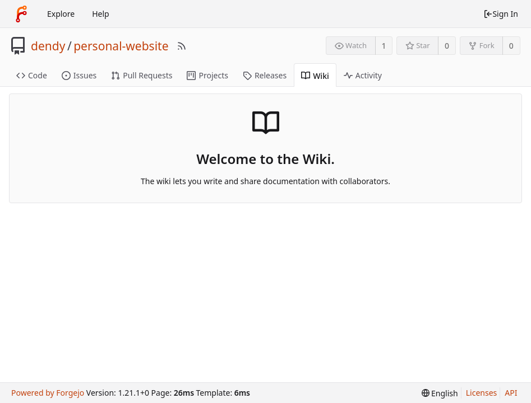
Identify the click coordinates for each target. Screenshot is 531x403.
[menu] (440, 393)
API (511, 392)
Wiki (315, 76)
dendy (48, 45)
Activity (363, 75)
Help (100, 13)
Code (31, 75)
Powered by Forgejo (47, 392)
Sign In (500, 13)
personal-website (120, 45)
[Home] (21, 14)
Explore (61, 13)
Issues (79, 75)
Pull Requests (141, 75)
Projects (207, 75)
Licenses (481, 392)
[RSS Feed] (182, 46)
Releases (265, 75)
